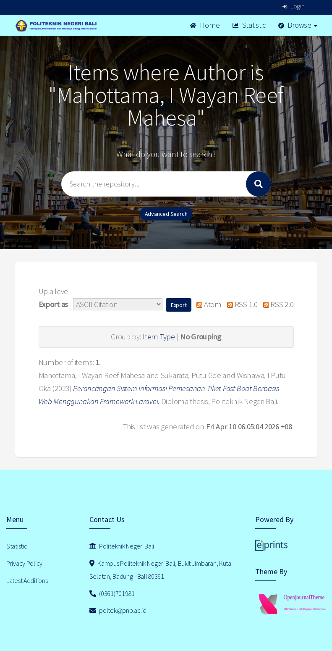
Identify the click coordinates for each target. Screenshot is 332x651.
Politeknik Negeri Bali (121, 546)
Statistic (249, 25)
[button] (179, 305)
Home (205, 25)
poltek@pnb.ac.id (117, 610)
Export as (53, 304)
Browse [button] (297, 25)
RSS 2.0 (276, 304)
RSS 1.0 (240, 304)
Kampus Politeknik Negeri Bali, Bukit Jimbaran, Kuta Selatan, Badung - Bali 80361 (160, 569)
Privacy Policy (24, 563)
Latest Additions (27, 580)
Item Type (159, 336)
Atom (207, 304)
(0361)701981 (112, 593)
